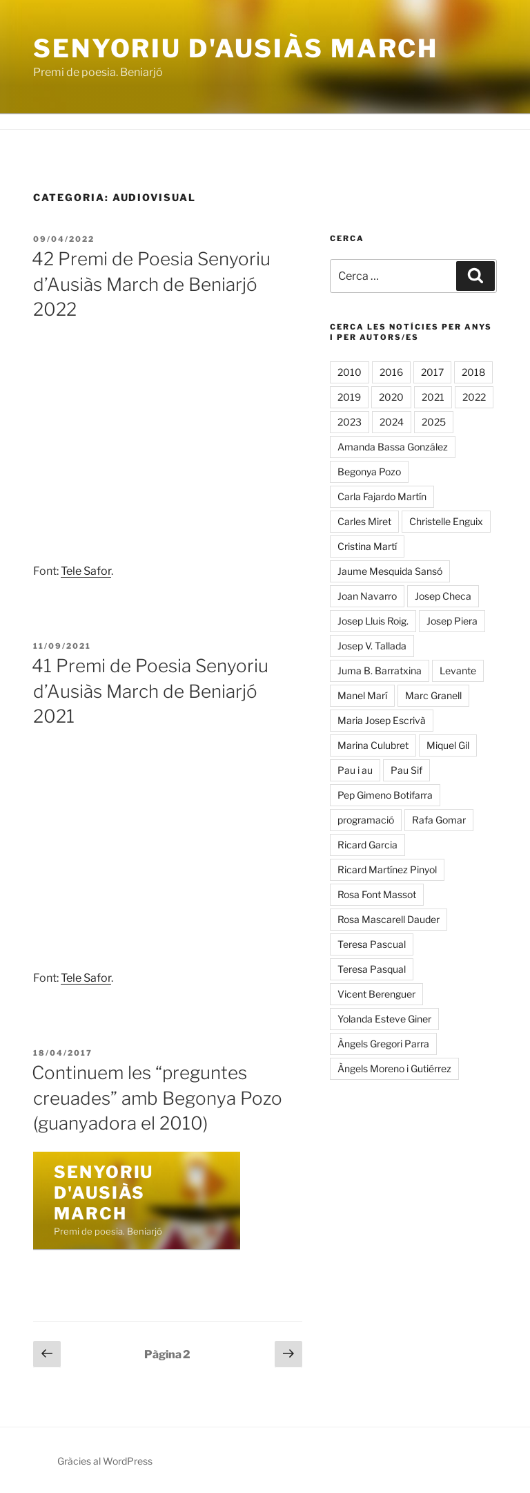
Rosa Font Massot (376, 894)
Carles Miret (364, 521)
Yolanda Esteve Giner (384, 1019)
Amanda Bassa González (392, 447)
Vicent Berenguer (376, 994)
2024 (392, 422)
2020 (391, 397)
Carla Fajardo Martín (381, 496)
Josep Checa (443, 596)
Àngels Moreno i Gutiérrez (394, 1068)
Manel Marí (362, 695)
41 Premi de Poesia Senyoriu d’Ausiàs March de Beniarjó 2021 (150, 691)
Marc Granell (433, 695)
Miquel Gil (447, 745)
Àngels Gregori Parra (383, 1043)
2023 (349, 422)
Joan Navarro (367, 596)
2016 (391, 372)
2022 (474, 397)
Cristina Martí (367, 546)
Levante (458, 670)
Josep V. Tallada (371, 646)
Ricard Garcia (367, 844)
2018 (473, 372)
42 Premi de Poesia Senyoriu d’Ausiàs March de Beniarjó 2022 (151, 284)
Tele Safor (86, 571)
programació (365, 820)
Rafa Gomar (439, 820)
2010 (349, 372)
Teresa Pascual (371, 944)
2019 (349, 397)
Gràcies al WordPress (105, 1461)
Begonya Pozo (369, 471)
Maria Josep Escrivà (381, 720)
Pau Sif (406, 770)
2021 (433, 397)
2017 (432, 372)
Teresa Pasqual (371, 969)
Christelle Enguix (446, 521)
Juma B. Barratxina (379, 670)
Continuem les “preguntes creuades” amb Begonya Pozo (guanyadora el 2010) (157, 1098)
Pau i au (355, 770)
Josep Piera (452, 621)
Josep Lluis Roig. (373, 621)
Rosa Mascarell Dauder (388, 919)
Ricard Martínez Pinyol (387, 869)
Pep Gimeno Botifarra (385, 795)
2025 (434, 422)
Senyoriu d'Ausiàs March (235, 48)
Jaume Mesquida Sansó (389, 571)
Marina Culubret (373, 745)
